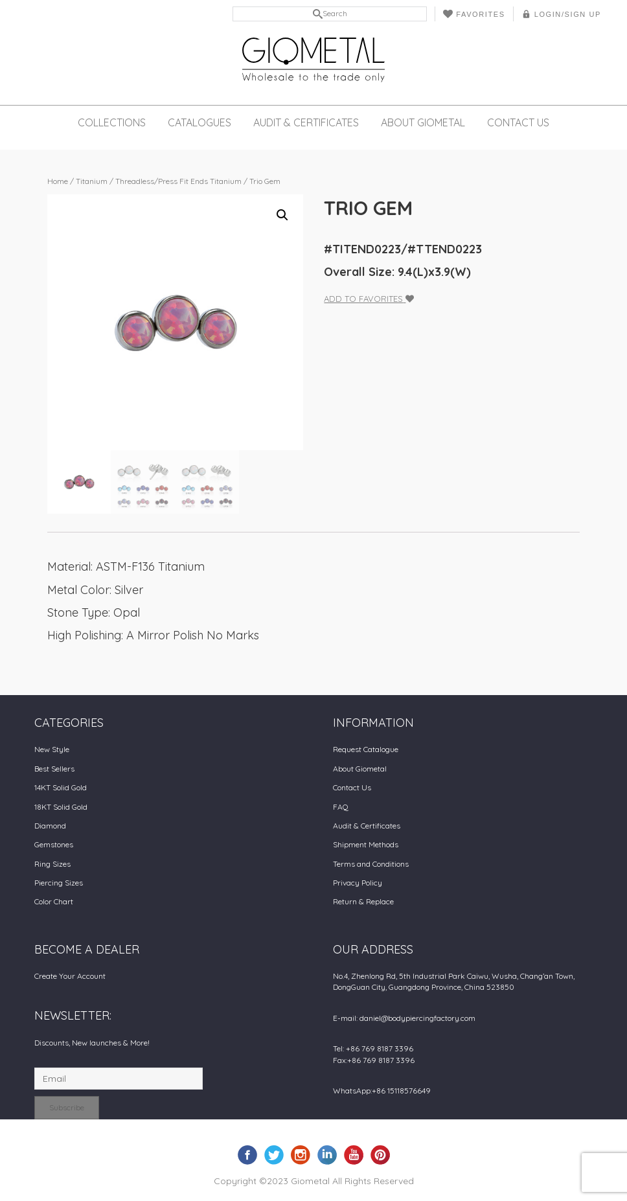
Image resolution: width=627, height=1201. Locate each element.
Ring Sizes (52, 864)
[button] (282, 215)
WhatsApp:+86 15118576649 (382, 1090)
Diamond (50, 825)
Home (57, 181)
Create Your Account (70, 976)
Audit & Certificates (306, 122)
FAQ (340, 807)
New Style (51, 749)
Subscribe (66, 1107)
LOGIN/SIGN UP (561, 14)
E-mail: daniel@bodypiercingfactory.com (404, 1018)
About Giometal (423, 122)
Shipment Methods (365, 844)
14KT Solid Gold (60, 787)
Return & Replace (363, 901)
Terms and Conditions (371, 864)
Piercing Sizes (58, 882)
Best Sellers (54, 768)
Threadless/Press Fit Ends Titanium (178, 181)
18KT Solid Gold (60, 807)
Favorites (474, 14)
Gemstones (53, 844)
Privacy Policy (357, 882)
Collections (112, 122)
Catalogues (199, 122)
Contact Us (518, 122)
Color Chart (53, 901)
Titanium (92, 181)
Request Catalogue (365, 749)
